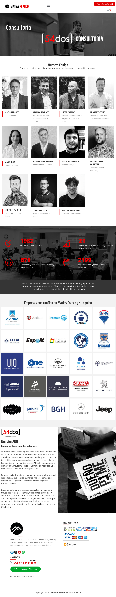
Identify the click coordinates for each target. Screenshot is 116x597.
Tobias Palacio (40, 211)
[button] (104, 4)
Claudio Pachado (41, 112)
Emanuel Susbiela (70, 162)
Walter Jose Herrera (43, 162)
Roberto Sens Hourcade (96, 163)
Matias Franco (12, 112)
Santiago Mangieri (71, 211)
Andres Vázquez (97, 112)
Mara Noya (10, 162)
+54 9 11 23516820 (25, 563)
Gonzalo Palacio (13, 210)
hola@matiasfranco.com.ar (24, 576)
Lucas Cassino (68, 112)
